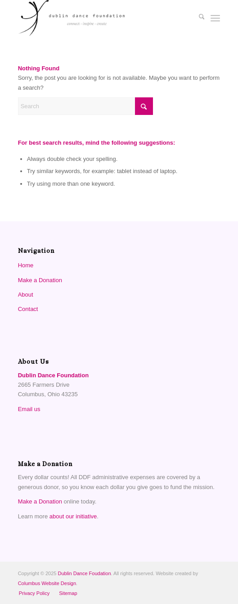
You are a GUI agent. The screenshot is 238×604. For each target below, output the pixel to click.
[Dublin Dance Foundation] (99, 18)
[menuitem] (197, 18)
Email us (29, 409)
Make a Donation (40, 280)
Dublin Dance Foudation (84, 573)
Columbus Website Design (47, 583)
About (25, 294)
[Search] (197, 18)
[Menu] (215, 18)
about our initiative (73, 516)
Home (26, 265)
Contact (28, 309)
